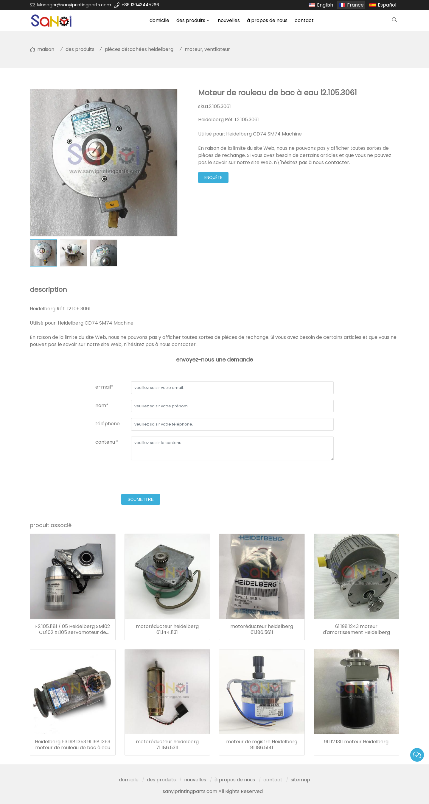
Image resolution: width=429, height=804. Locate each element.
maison (45, 49)
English (325, 4)
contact (304, 20)
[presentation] (140, 478)
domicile (159, 20)
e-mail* (104, 387)
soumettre (141, 499)
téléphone (107, 423)
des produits (190, 20)
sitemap (300, 779)
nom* (101, 405)
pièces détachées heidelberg (139, 49)
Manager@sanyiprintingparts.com (74, 5)
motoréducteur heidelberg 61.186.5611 (261, 629)
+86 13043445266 (140, 5)
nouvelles (229, 20)
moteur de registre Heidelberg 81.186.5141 (261, 745)
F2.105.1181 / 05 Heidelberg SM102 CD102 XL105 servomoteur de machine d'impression (72, 629)
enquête (213, 177)
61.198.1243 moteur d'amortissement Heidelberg (356, 629)
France (355, 4)
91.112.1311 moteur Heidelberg (356, 742)
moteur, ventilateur (207, 49)
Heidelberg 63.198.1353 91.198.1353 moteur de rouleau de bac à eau (72, 745)
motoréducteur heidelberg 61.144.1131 (167, 629)
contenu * (107, 442)
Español (387, 4)
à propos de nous (267, 20)
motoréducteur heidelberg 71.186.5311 (167, 745)
